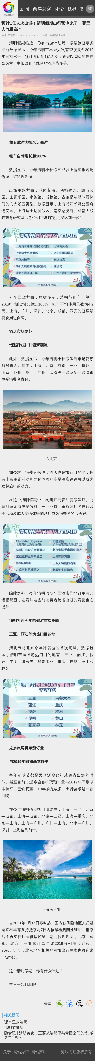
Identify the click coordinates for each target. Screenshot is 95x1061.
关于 (7, 1052)
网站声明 (39, 1052)
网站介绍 (21, 1052)
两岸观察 (42, 8)
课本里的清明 (15, 1022)
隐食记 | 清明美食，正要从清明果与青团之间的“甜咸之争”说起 (48, 1035)
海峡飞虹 (9, 9)
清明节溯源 (13, 1027)
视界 (72, 8)
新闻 (24, 8)
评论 (59, 8)
